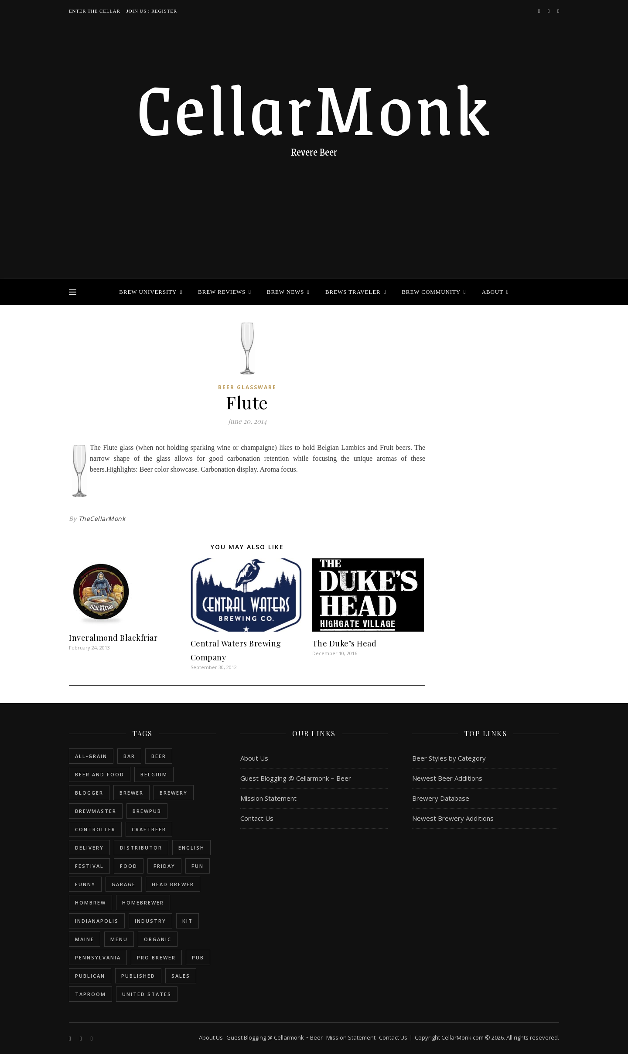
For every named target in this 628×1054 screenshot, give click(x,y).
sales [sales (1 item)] (180, 975)
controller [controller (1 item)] (95, 829)
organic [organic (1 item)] (157, 939)
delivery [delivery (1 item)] (89, 847)
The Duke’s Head (344, 643)
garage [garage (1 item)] (124, 884)
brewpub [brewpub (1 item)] (147, 811)
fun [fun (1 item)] (197, 866)
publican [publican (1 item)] (90, 975)
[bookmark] (558, 10)
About (492, 292)
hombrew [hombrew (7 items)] (90, 902)
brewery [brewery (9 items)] (174, 792)
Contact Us (256, 818)
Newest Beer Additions (447, 778)
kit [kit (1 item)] (187, 921)
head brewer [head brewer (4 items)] (173, 884)
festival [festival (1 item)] (89, 866)
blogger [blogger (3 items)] (89, 792)
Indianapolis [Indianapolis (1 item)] (97, 921)
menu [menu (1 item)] (119, 939)
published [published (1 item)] (138, 975)
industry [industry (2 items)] (150, 921)
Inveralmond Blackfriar (113, 637)
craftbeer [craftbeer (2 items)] (149, 829)
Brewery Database (440, 798)
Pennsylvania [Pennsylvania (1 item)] (98, 957)
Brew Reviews (222, 292)
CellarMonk (314, 106)
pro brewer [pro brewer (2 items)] (156, 957)
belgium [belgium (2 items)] (153, 774)
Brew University (148, 292)
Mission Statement (268, 798)
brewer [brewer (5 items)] (131, 792)
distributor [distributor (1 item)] (141, 847)
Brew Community (431, 292)
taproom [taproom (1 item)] (90, 994)
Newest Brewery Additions (453, 818)
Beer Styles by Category (449, 758)
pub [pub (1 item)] (198, 957)
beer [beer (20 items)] (158, 756)
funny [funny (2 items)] (85, 884)
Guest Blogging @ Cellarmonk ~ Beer (295, 778)
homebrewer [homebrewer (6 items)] (143, 902)
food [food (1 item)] (128, 866)
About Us (254, 758)
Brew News (285, 292)
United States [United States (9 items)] (146, 994)
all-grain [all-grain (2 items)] (91, 756)
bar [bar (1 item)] (129, 756)
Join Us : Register (151, 11)
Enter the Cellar (94, 11)
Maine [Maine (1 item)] (84, 939)
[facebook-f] (539, 10)
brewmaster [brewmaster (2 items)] (95, 811)
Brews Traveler (353, 292)
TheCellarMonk (102, 518)
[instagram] (549, 10)
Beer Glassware (247, 387)
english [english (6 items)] (191, 847)
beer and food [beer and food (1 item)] (99, 774)
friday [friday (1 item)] (164, 866)
